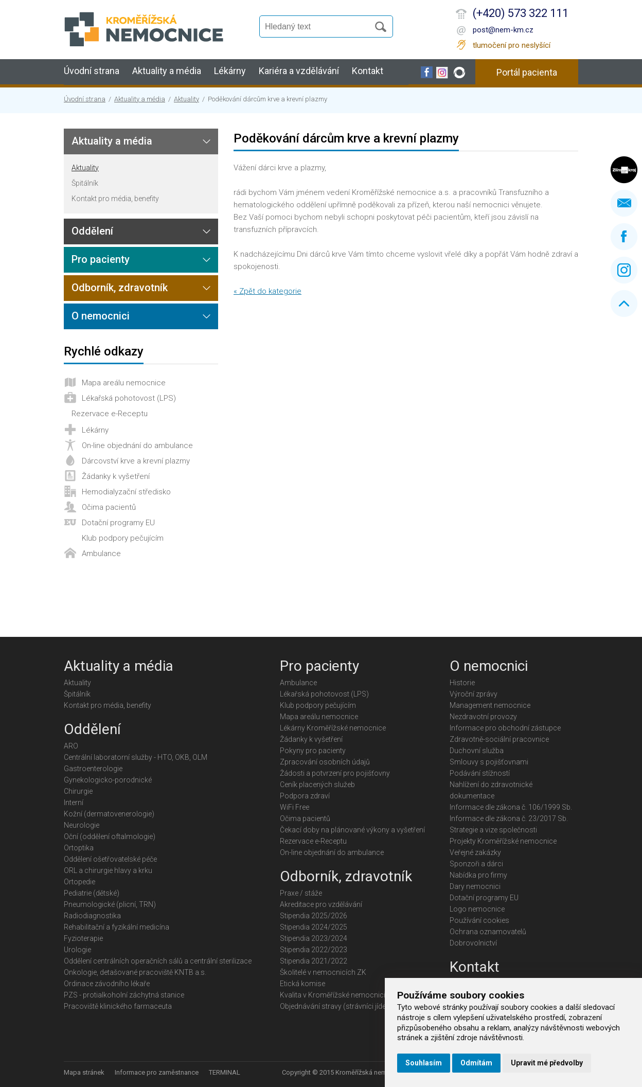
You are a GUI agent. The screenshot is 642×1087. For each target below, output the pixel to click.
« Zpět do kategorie (267, 291)
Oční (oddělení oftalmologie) (109, 836)
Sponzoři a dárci (476, 864)
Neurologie (81, 825)
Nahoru (624, 303)
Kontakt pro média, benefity (115, 198)
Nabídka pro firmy (478, 875)
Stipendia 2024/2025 (313, 927)
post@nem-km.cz (503, 29)
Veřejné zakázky (475, 852)
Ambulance (101, 553)
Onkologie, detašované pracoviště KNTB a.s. (135, 972)
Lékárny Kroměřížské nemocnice (333, 728)
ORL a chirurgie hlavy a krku (108, 870)
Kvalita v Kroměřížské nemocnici (332, 995)
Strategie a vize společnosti (493, 830)
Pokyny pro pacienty (313, 750)
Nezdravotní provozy (483, 716)
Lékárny (230, 70)
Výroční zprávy (473, 694)
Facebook (624, 236)
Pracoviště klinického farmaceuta (118, 1006)
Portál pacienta (526, 72)
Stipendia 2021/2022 (313, 961)
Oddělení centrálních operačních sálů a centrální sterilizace (158, 961)
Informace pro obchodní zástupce (505, 728)
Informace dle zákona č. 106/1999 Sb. (511, 807)
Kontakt (367, 70)
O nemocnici (101, 316)
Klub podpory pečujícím (123, 538)
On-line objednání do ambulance (137, 445)
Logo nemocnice (477, 909)
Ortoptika (79, 848)
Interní (73, 802)
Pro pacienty (101, 259)
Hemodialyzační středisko (126, 491)
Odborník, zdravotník (120, 287)
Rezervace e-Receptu (110, 413)
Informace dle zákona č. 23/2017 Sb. (509, 818)
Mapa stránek (84, 1072)
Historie (462, 683)
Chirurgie (78, 791)
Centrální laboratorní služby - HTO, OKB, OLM (135, 757)
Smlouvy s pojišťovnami (489, 762)
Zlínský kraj (624, 169)
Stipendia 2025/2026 (313, 916)
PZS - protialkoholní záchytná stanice (124, 995)
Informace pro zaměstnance (157, 1072)
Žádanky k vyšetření (116, 476)
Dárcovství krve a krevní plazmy (136, 461)
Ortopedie (79, 882)
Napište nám (624, 203)
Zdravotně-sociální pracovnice (499, 739)
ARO (71, 746)
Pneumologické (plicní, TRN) (110, 904)
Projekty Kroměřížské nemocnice (503, 841)
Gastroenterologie (93, 768)
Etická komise (302, 983)
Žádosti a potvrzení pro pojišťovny (335, 773)
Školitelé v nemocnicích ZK (323, 972)
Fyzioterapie (83, 938)
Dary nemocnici (475, 886)
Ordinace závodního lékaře (107, 983)
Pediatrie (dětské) (91, 893)
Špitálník (85, 183)
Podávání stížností (480, 773)
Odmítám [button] (476, 1063)
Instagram (624, 270)
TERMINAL (224, 1072)
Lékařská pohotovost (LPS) (129, 398)
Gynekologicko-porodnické (108, 780)
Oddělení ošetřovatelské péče (110, 859)
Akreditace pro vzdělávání (321, 904)
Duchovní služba (477, 750)
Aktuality (186, 99)
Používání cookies (479, 920)
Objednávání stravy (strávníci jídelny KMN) (347, 1006)
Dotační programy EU (118, 522)
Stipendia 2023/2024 (313, 938)
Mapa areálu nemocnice (124, 382)
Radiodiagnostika (92, 916)
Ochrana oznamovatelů (488, 932)
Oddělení (92, 231)
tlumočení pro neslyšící (511, 45)
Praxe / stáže (301, 893)
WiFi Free (294, 807)
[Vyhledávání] (319, 26)
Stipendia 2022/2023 (313, 950)
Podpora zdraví (305, 796)
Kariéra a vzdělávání (299, 70)
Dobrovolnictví (473, 943)
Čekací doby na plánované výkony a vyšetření (352, 830)
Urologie (77, 950)
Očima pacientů (109, 507)
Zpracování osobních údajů (325, 762)
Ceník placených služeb (317, 784)
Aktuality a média (166, 70)
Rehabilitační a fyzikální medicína (116, 927)
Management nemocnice (490, 705)
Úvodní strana (91, 70)
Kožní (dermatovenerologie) (109, 814)
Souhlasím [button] (423, 1063)
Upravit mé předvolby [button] (547, 1063)
